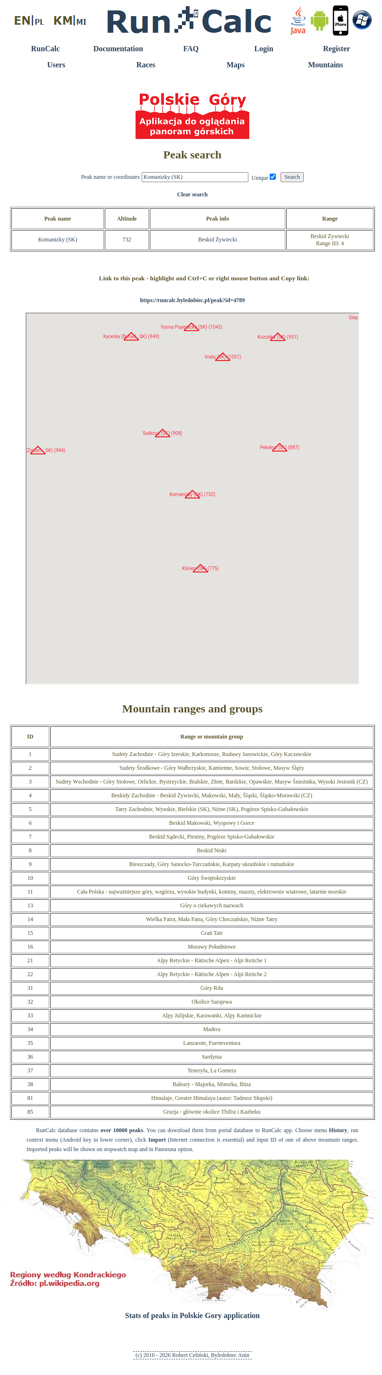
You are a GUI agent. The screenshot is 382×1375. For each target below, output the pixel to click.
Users (56, 65)
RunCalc (45, 49)
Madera (211, 1029)
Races (145, 65)
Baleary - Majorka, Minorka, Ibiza (212, 1084)
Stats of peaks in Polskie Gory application (192, 1315)
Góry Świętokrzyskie (212, 878)
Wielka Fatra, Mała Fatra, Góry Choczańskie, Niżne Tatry (212, 919)
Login (264, 49)
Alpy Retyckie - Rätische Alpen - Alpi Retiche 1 (212, 960)
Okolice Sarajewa (211, 1001)
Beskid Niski (212, 850)
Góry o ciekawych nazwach (211, 905)
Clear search (192, 194)
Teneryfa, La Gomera (211, 1070)
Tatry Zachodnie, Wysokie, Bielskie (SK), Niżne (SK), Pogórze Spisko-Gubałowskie (211, 809)
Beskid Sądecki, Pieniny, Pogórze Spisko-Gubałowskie (212, 836)
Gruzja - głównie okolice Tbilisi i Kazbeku (212, 1111)
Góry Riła (211, 988)
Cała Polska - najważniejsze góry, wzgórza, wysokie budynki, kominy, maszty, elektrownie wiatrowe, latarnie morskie (212, 891)
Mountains (325, 65)
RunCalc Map (192, 498)
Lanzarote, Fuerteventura (211, 1043)
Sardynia (211, 1056)
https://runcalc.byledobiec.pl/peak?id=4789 (192, 300)
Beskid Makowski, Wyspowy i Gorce (211, 823)
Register (336, 49)
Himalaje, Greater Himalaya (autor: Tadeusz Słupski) (212, 1098)
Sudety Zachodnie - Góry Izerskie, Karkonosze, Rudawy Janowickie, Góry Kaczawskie (212, 754)
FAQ (191, 49)
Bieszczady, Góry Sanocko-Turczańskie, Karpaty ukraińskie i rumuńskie (211, 864)
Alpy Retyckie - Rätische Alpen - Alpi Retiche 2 (212, 974)
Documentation (118, 49)
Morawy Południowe (212, 946)
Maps (236, 65)
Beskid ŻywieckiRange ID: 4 (329, 240)
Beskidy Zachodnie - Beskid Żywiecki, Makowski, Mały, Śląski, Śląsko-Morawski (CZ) (211, 795)
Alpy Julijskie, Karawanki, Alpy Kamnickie (212, 1015)
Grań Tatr (212, 933)
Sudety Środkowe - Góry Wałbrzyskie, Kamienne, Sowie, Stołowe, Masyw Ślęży (211, 768)
